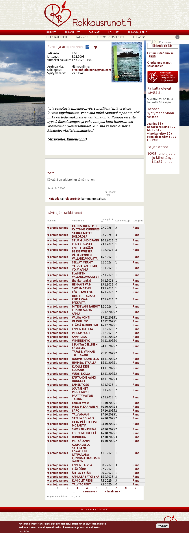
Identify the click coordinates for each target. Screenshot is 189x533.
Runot (51, 32)
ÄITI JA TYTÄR (81, 472)
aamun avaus (81, 402)
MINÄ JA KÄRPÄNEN (85, 406)
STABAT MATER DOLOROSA (82, 235)
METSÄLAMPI (81, 440)
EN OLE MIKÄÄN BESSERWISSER (82, 249)
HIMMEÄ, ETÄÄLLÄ (84, 362)
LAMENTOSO (80, 384)
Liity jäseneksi (56, 37)
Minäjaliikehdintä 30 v (161, 136)
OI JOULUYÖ (80, 321)
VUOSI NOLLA (81, 373)
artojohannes (57, 227)
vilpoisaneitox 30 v (160, 133)
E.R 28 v (152, 140)
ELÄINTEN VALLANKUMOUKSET (85, 275)
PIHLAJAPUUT (81, 333)
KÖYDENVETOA (82, 292)
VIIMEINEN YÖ (81, 340)
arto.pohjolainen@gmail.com (91, 69)
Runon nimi (78, 220)
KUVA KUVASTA (82, 244)
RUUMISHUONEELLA (85, 358)
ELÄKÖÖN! (79, 469)
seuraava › (90, 491)
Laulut (113, 32)
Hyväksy (163, 526)
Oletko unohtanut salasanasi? (159, 64)
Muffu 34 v (154, 130)
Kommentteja (122, 220)
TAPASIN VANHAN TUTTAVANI (83, 353)
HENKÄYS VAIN (81, 284)
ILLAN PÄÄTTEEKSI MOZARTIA (84, 423)
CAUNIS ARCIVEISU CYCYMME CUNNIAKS (86, 227)
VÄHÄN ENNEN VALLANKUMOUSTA (84, 257)
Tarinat (94, 32)
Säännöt (82, 37)
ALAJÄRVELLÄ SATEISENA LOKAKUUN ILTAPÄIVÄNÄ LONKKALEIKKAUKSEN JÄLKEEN (86, 453)
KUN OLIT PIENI (82, 480)
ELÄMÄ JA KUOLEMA (85, 325)
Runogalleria (137, 32)
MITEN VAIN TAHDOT (86, 306)
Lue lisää (24, 531)
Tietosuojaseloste (110, 37)
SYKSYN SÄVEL (81, 288)
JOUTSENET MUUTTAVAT (80, 390)
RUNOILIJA (79, 437)
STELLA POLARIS (83, 418)
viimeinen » (112, 491)
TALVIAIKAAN (80, 414)
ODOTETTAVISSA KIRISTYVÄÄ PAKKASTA (83, 299)
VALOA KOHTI (81, 317)
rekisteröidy (72, 198)
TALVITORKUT (81, 484)
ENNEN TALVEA (82, 465)
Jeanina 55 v (155, 123)
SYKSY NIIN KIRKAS (84, 429)
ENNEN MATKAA (82, 329)
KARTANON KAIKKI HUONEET (84, 379)
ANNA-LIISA (79, 336)
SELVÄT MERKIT (82, 262)
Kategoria (138, 220)
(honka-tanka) (81, 280)
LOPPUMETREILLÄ (84, 433)
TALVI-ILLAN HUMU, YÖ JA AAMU (85, 268)
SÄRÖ (75, 410)
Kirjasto (139, 37)
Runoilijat (72, 32)
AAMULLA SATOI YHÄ (85, 476)
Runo (107, 194)
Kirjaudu (54, 198)
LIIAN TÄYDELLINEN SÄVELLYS (84, 346)
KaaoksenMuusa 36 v (161, 127)
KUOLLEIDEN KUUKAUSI (80, 368)
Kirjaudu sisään (162, 45)
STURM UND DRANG (85, 240)
